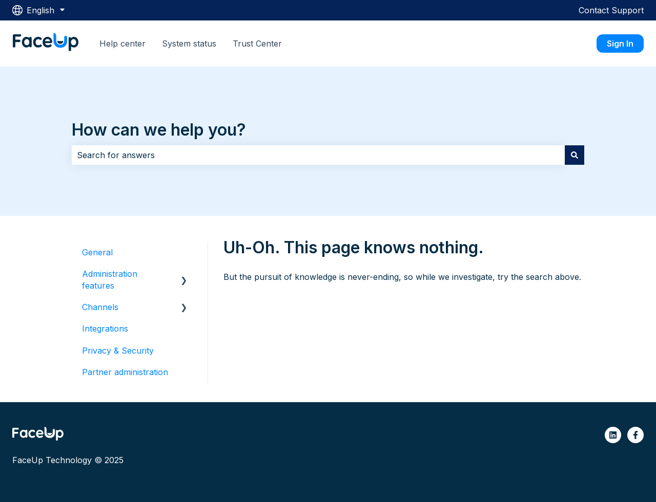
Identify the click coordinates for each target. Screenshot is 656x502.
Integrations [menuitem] (105, 328)
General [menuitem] (97, 252)
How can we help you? (159, 130)
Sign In (620, 43)
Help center (122, 43)
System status (189, 43)
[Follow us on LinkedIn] (613, 435)
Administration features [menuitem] (109, 279)
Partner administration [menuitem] (125, 372)
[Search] (574, 155)
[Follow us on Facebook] (635, 435)
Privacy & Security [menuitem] (118, 350)
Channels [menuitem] (100, 307)
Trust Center (257, 43)
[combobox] (318, 155)
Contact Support (611, 10)
